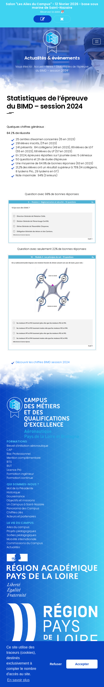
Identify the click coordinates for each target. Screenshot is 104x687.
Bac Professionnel (19, 453)
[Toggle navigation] (97, 41)
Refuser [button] (56, 664)
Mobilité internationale (21, 539)
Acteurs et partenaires (21, 516)
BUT (9, 465)
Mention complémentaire (24, 457)
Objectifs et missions (21, 500)
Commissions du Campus (25, 543)
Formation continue (20, 477)
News (49, 66)
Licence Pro (14, 469)
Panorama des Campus (23, 508)
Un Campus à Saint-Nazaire (25, 504)
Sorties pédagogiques (21, 535)
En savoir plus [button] (18, 680)
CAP (9, 449)
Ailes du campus (18, 527)
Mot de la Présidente (20, 488)
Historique (13, 492)
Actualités (13, 547)
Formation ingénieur (20, 473)
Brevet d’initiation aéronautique (27, 445)
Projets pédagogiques (21, 531)
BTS (9, 461)
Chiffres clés (15, 512)
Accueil (39, 66)
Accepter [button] (82, 664)
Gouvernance (16, 496)
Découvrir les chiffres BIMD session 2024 (43, 362)
